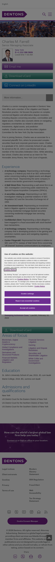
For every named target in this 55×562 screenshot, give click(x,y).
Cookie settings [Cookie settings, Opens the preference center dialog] (27, 294)
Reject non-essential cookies (27, 301)
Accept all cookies (27, 308)
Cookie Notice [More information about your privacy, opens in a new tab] (39, 286)
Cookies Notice (10, 270)
